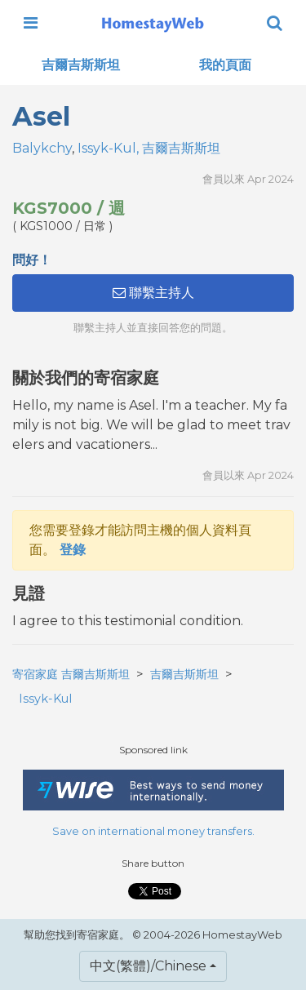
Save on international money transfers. (153, 831)
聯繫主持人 (153, 292)
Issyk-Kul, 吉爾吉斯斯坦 (149, 148)
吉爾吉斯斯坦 (81, 65)
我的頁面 (225, 65)
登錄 (73, 549)
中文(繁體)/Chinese (148, 966)
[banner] (153, 23)
